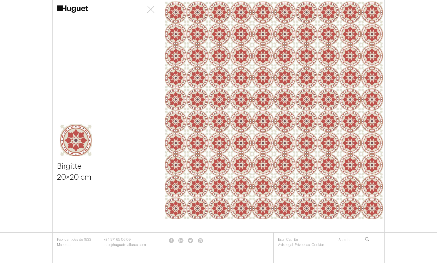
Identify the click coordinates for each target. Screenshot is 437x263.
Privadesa (302, 245)
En (296, 239)
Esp (281, 239)
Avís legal (285, 245)
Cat (289, 239)
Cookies (318, 245)
